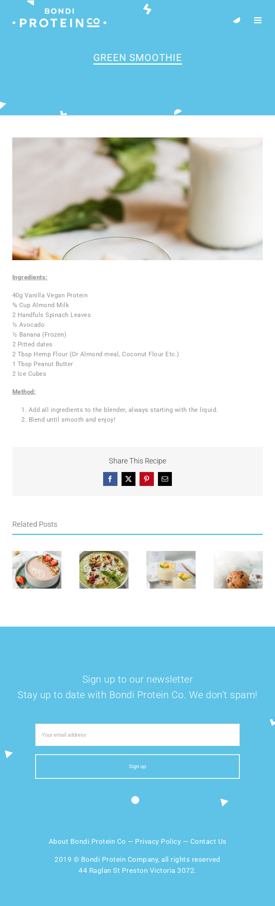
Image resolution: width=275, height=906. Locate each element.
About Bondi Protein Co (87, 841)
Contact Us (208, 841)
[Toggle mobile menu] (258, 20)
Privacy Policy (158, 841)
